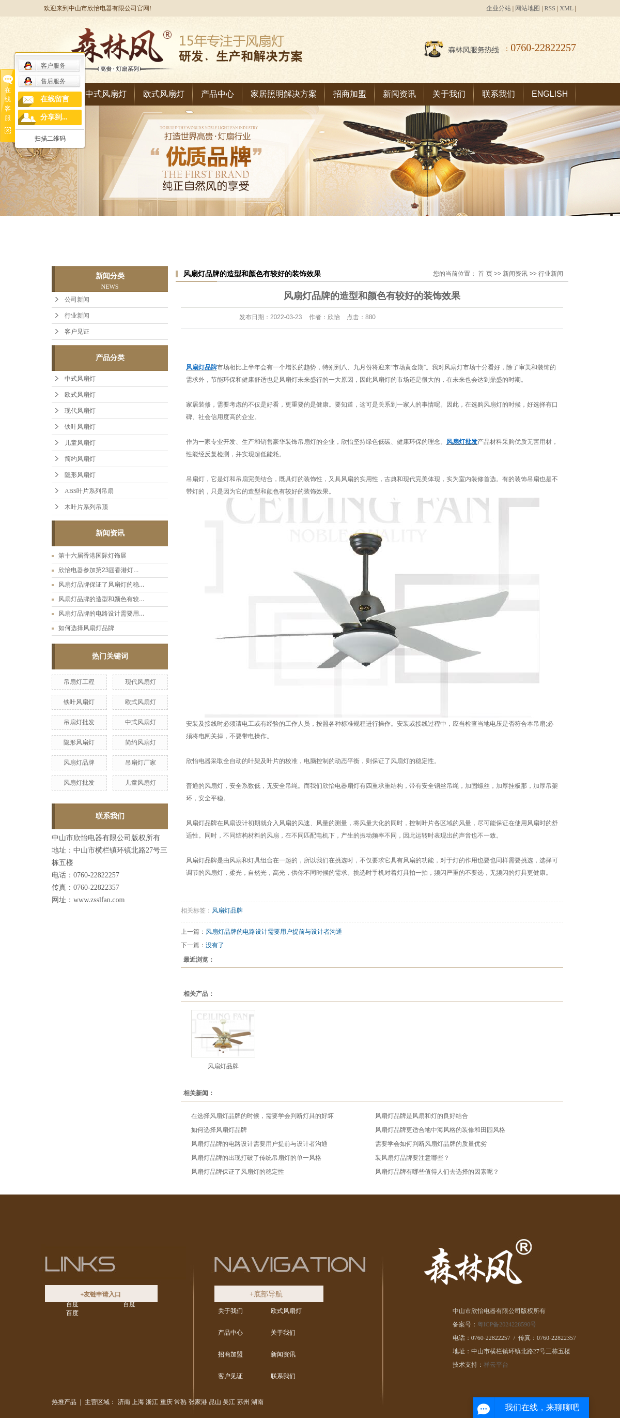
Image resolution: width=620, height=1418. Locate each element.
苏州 (243, 1402)
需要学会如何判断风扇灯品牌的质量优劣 (431, 1143)
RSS (550, 8)
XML (566, 8)
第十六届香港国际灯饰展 (92, 555)
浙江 (152, 1402)
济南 (124, 1402)
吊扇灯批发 (79, 722)
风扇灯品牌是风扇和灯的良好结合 (421, 1116)
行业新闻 (77, 315)
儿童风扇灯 (80, 442)
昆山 (215, 1402)
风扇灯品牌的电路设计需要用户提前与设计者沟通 (274, 931)
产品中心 (217, 93)
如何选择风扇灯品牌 (86, 628)
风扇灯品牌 (79, 762)
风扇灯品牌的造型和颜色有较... (101, 599)
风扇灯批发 (79, 782)
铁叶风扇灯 (80, 426)
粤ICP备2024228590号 (507, 1324)
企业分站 (498, 8)
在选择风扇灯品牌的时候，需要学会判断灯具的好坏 (262, 1116)
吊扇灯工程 (79, 681)
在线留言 (54, 99)
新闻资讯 (399, 93)
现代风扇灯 (80, 410)
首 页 (485, 273)
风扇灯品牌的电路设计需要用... (101, 613)
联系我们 (498, 93)
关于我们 (449, 93)
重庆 (166, 1402)
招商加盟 (349, 93)
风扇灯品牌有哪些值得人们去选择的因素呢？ (437, 1171)
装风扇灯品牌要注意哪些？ (412, 1157)
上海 (138, 1402)
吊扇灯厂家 (140, 762)
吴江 (229, 1402)
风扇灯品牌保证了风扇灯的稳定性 (237, 1171)
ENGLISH (550, 93)
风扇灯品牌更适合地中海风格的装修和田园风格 (440, 1129)
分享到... (54, 117)
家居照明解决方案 (284, 93)
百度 (72, 1304)
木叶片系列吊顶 (86, 507)
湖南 (257, 1402)
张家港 (198, 1402)
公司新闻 (77, 299)
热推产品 (64, 1402)
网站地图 (527, 8)
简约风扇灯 (80, 458)
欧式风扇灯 (163, 93)
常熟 (180, 1402)
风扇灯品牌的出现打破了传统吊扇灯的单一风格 (256, 1157)
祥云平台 (496, 1364)
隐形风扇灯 (80, 475)
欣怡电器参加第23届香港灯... (98, 570)
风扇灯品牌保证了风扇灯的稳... (101, 584)
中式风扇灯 (106, 93)
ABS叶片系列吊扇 (89, 491)
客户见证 (77, 331)
